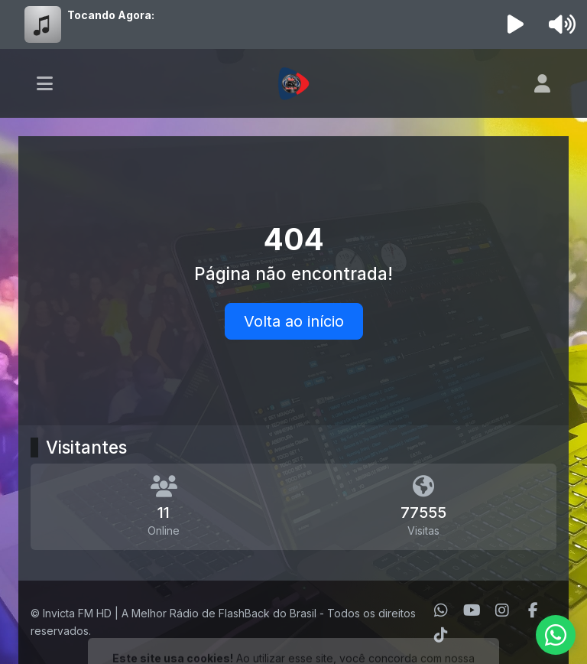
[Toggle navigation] (45, 83)
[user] (542, 83)
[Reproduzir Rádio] (516, 24)
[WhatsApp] (441, 610)
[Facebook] (533, 610)
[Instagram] (502, 610)
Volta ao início (294, 321)
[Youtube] (472, 610)
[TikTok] (441, 635)
